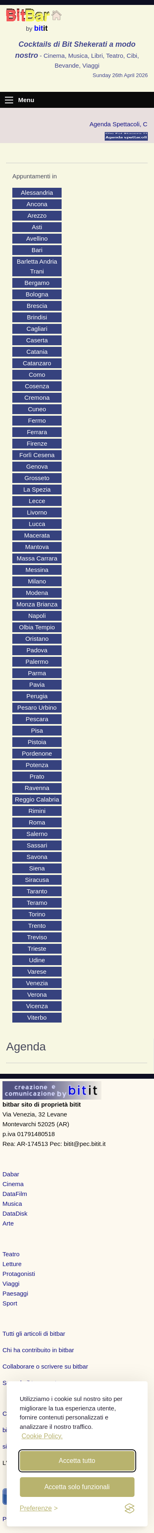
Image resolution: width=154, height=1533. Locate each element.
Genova (37, 466)
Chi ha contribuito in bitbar (38, 1349)
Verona (37, 994)
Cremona (37, 397)
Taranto (37, 891)
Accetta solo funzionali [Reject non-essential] (77, 1486)
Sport (9, 1303)
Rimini (37, 810)
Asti (37, 226)
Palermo (36, 661)
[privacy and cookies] (129, 1508)
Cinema (13, 1183)
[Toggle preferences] (39, 1508)
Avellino (37, 238)
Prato (37, 776)
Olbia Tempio (37, 627)
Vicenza (37, 1005)
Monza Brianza (36, 604)
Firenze (37, 443)
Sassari (37, 845)
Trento (37, 925)
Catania (37, 351)
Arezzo (37, 215)
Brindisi (37, 317)
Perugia (37, 695)
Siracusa (37, 879)
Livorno (37, 512)
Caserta (37, 340)
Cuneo (37, 408)
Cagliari (37, 328)
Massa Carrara (36, 558)
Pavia (37, 684)
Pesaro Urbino (37, 707)
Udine (37, 960)
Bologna (36, 294)
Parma (37, 673)
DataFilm (14, 1193)
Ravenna (37, 787)
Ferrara (37, 431)
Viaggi (10, 1283)
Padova (37, 650)
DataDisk (15, 1213)
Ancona (37, 203)
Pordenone (37, 753)
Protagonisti (18, 1273)
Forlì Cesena (37, 454)
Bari (37, 249)
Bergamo (37, 282)
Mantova (37, 546)
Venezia (37, 982)
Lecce (37, 500)
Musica (12, 1203)
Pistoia (37, 741)
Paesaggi (15, 1293)
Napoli (37, 615)
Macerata (37, 535)
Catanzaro (37, 363)
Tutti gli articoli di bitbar (33, 1333)
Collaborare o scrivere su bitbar (45, 1366)
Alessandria (37, 192)
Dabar (10, 1174)
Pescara (36, 718)
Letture (12, 1263)
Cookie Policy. (41, 1436)
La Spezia (37, 489)
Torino (37, 914)
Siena (37, 868)
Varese (37, 971)
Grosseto (37, 477)
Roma (37, 822)
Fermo (37, 420)
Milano (37, 581)
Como (37, 374)
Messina (36, 569)
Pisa (37, 730)
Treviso (37, 937)
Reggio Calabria (37, 799)
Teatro (11, 1254)
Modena (37, 592)
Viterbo (36, 1017)
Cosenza (37, 386)
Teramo (37, 902)
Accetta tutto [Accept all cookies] (77, 1460)
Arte (8, 1223)
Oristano (37, 638)
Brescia (37, 305)
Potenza (36, 764)
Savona (37, 856)
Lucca (37, 523)
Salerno (37, 833)
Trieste (37, 948)
